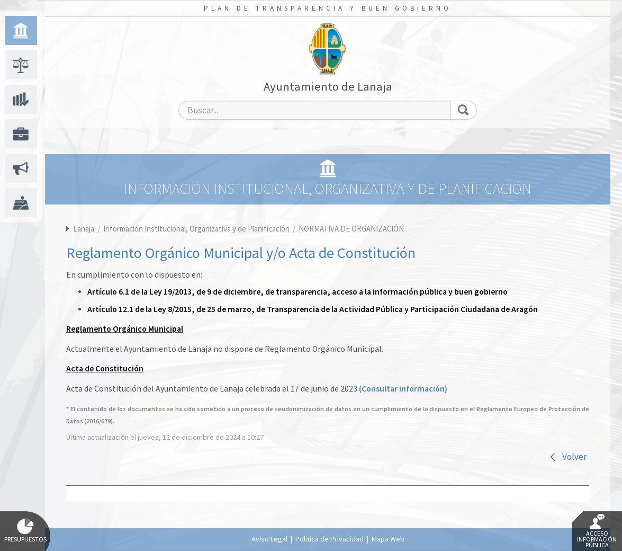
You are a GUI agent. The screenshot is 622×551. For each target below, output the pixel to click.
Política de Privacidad (329, 539)
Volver (574, 457)
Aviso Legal (269, 539)
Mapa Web (388, 539)
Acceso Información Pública (597, 531)
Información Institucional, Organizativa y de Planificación (197, 229)
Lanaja (83, 229)
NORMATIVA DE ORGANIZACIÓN (351, 229)
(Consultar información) (403, 389)
